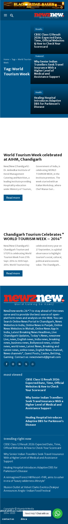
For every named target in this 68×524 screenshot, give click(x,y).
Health (39, 92)
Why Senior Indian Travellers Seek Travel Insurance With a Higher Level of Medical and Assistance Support (44, 403)
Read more (13, 197)
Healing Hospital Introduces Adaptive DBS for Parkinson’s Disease (45, 421)
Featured (40, 56)
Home (6, 59)
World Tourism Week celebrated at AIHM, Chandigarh (33, 157)
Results (39, 29)
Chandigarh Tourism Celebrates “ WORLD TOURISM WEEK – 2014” (34, 236)
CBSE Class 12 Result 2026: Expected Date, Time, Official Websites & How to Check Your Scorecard (45, 385)
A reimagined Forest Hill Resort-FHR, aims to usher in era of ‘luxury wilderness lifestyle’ (34, 479)
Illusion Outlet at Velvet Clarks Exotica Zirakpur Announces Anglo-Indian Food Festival (31, 489)
